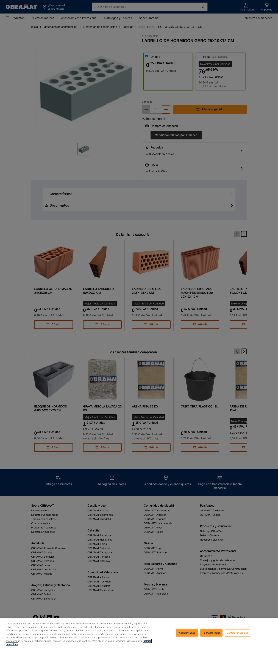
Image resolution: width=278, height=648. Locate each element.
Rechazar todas (211, 632)
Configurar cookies (237, 632)
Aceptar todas (187, 632)
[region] (139, 633)
